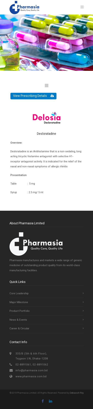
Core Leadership (19, 293)
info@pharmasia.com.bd (32, 370)
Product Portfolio (20, 311)
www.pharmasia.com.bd (31, 376)
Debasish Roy (77, 392)
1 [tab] (46, 85)
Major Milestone (19, 302)
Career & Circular (19, 328)
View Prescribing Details (33, 96)
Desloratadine (46, 133)
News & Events (18, 319)
